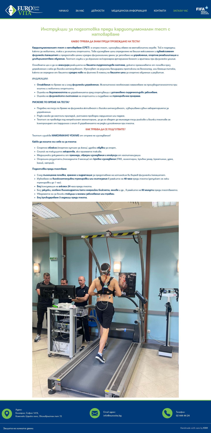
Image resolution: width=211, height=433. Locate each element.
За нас (80, 10)
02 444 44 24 (183, 415)
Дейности (97, 10)
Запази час (180, 10)
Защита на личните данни (18, 428)
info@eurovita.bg (112, 415)
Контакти (160, 10)
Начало (63, 10)
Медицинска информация (129, 10)
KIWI (205, 428)
